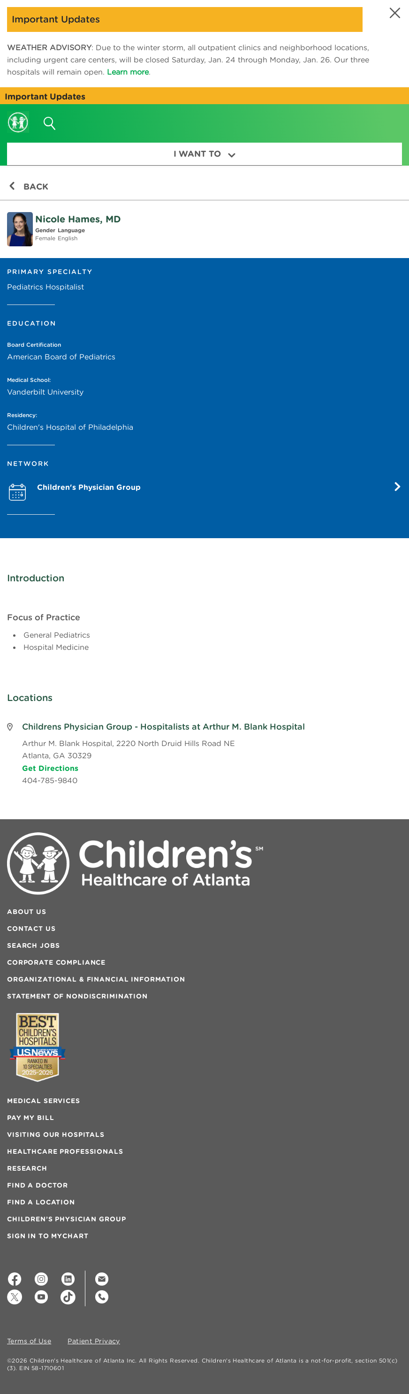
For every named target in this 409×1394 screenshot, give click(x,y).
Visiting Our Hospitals (56, 1134)
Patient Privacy (94, 1341)
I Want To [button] (204, 153)
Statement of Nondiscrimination (77, 996)
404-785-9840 (49, 780)
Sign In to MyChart (47, 1236)
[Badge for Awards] (37, 1047)
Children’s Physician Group (66, 1219)
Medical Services (43, 1101)
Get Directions (50, 768)
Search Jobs (33, 945)
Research (27, 1168)
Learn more (128, 71)
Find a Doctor (37, 1185)
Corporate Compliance (56, 962)
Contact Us (31, 928)
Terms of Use (29, 1341)
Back (28, 186)
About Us (26, 911)
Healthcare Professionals (65, 1151)
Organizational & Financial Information (96, 979)
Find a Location (41, 1202)
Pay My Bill (30, 1117)
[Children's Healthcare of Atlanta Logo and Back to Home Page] (18, 116)
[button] (394, 13)
